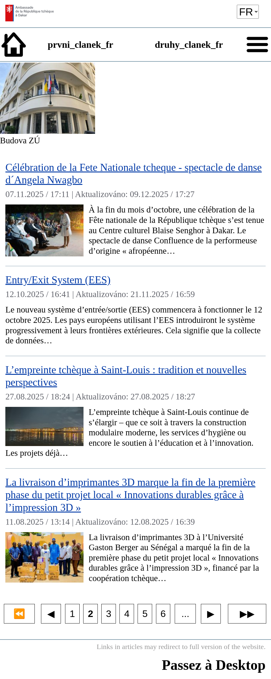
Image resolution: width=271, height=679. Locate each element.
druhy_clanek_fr (189, 44)
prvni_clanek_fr (80, 44)
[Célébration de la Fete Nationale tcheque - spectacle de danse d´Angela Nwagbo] (135, 210)
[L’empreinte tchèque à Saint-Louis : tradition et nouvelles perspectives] (135, 412)
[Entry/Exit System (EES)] (135, 311)
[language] (248, 12)
